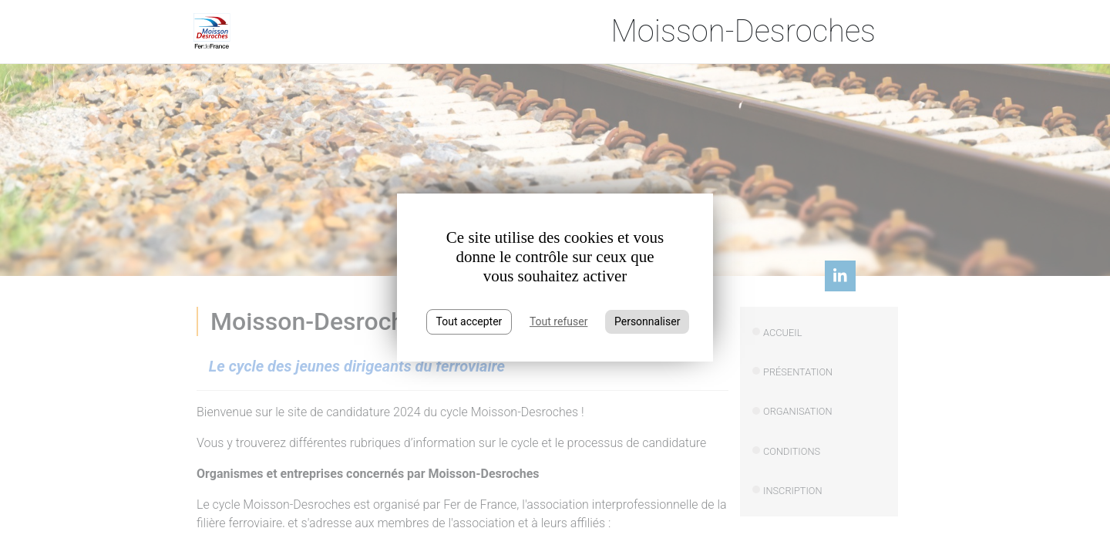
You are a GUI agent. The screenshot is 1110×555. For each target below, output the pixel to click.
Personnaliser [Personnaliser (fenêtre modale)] (647, 321)
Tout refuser (558, 321)
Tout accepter (469, 321)
